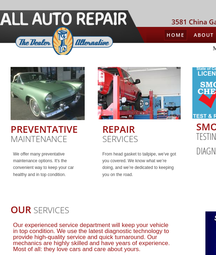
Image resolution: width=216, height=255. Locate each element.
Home (176, 35)
